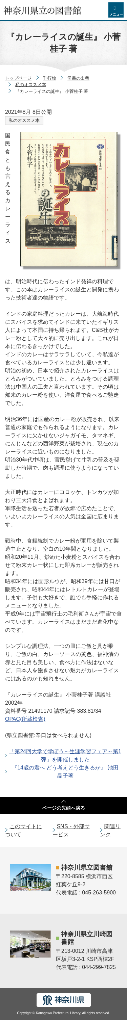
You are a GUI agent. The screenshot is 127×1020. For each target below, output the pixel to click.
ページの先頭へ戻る (63, 808)
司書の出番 (78, 78)
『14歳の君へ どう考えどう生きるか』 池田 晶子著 (65, 772)
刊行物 (49, 78)
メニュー (116, 14)
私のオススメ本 (30, 84)
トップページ (18, 78)
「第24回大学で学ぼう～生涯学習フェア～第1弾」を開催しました (65, 755)
